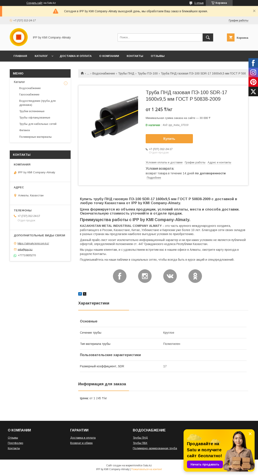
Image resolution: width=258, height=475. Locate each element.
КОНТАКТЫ (135, 56)
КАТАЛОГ (41, 56)
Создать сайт (34, 2)
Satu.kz (147, 465)
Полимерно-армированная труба (155, 448)
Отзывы (13, 437)
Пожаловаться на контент (146, 469)
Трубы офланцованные (34, 117)
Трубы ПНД (126, 73)
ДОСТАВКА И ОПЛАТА (76, 56)
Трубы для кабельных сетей (37, 123)
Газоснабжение (29, 94)
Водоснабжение (103, 73)
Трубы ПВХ (140, 443)
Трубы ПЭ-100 (147, 73)
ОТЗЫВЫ (158, 56)
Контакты (14, 448)
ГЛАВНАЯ (20, 56)
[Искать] (208, 37)
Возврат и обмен (81, 443)
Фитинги (24, 130)
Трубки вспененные (31, 111)
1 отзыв (199, 2)
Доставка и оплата (83, 437)
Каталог (19, 82)
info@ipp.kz (25, 249)
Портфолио (15, 443)
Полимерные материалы (35, 136)
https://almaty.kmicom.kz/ (33, 243)
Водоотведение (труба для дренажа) (37, 102)
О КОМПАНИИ (109, 56)
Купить (169, 138)
